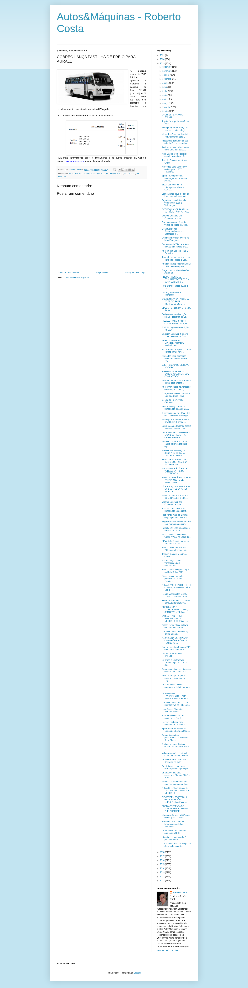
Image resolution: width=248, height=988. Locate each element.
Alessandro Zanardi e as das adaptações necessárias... (175, 142)
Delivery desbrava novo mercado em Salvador (173, 723)
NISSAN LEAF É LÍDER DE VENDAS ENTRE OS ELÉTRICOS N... (174, 471)
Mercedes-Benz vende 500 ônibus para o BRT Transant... (174, 169)
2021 (162, 55)
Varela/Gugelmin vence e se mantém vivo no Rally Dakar (176, 703)
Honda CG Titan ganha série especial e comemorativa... (175, 783)
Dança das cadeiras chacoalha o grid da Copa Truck (176, 394)
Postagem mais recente (68, 272)
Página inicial (102, 272)
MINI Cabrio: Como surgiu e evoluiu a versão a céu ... (175, 155)
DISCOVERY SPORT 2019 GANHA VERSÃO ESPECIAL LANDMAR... (174, 799)
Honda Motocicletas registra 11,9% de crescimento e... (175, 595)
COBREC (100, 174)
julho (164, 87)
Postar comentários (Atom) (77, 277)
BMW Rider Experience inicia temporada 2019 (175, 542)
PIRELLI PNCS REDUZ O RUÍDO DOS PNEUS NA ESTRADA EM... (174, 462)
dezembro (167, 67)
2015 (162, 864)
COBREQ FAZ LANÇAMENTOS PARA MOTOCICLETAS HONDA (175, 696)
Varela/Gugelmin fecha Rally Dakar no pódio (175, 632)
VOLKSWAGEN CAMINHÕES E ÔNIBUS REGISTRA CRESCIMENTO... (176, 435)
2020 (162, 59)
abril (164, 99)
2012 (162, 876)
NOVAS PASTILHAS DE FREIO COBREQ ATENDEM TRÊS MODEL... (176, 587)
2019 (162, 63)
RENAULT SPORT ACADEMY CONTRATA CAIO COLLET (176, 496)
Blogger (137, 973)
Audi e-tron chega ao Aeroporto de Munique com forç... (176, 388)
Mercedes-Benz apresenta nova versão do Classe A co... (174, 358)
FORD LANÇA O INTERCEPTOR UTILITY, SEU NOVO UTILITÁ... (175, 609)
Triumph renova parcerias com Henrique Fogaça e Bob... (176, 258)
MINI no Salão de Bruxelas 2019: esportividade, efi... (175, 548)
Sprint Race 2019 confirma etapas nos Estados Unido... (176, 729)
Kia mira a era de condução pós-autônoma (174, 838)
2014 (162, 868)
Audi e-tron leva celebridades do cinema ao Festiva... (175, 148)
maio (164, 95)
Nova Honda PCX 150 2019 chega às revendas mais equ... (174, 444)
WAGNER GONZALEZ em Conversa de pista (174, 760)
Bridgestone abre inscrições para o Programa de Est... (175, 315)
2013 (162, 872)
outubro (166, 75)
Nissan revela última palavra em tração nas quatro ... (175, 626)
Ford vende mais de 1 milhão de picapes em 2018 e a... (175, 516)
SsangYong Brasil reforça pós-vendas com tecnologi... (176, 128)
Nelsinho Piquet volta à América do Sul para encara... (176, 381)
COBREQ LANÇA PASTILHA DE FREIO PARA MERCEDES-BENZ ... (175, 301)
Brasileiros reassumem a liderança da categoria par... (176, 767)
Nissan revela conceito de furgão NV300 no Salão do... (176, 535)
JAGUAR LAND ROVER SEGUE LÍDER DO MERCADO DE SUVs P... (175, 618)
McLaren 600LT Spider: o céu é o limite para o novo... (176, 350)
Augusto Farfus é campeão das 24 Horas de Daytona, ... (176, 265)
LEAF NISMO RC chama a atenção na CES (174, 831)
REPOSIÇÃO (129, 174)
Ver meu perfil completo (167, 950)
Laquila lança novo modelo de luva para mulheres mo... (175, 195)
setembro (167, 79)
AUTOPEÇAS (89, 174)
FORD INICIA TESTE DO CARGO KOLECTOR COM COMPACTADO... (175, 374)
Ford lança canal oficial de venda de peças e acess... (175, 223)
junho (165, 91)
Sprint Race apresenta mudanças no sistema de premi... (174, 178)
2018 (162, 852)
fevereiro (166, 107)
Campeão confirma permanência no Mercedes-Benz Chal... (176, 737)
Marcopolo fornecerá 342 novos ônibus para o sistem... (176, 816)
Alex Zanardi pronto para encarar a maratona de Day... (173, 678)
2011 (162, 880)
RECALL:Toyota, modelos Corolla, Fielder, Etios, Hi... (175, 322)
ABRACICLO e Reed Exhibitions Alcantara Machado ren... (173, 343)
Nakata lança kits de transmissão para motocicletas (171, 563)
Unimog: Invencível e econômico (171, 293)
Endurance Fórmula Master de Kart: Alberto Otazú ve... (176, 601)
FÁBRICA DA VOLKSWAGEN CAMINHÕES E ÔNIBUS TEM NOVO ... (175, 640)
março (165, 103)
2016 (162, 860)
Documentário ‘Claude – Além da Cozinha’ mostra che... (175, 245)
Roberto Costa (180, 892)
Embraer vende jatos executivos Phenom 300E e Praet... (176, 775)
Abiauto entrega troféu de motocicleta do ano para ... (175, 407)
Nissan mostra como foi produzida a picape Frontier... (172, 578)
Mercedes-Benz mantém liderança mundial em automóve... (173, 824)
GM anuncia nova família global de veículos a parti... (176, 844)
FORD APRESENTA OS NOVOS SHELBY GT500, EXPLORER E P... (175, 808)
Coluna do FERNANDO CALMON (172, 116)
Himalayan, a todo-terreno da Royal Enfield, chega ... (175, 420)
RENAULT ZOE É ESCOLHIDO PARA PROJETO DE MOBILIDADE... (176, 480)
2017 (162, 856)
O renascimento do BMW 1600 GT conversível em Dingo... (176, 414)
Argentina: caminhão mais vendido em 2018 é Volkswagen (174, 202)
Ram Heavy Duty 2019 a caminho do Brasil (173, 716)
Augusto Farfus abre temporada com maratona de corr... (176, 522)
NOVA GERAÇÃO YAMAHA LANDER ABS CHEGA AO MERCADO (175, 790)
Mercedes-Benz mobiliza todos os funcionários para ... (176, 135)
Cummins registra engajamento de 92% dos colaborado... (176, 670)
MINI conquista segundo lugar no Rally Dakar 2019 (175, 570)
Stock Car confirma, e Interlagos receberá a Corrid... (173, 187)
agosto (165, 83)
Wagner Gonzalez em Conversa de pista (172, 217)
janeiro (165, 111)
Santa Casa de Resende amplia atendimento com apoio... (176, 427)
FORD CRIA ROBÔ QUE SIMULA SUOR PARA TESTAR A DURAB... (173, 453)
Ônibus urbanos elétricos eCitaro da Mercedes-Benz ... (175, 746)
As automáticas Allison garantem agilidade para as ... (175, 687)
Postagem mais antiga (135, 272)
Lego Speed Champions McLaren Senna (173, 710)
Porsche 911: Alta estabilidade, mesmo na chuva (176, 529)
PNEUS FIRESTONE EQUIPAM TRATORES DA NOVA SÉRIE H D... (175, 279)
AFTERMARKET (75, 174)
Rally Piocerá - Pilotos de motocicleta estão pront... (175, 509)
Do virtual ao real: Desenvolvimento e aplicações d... (172, 231)
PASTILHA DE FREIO (114, 174)
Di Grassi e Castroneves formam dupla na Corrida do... (174, 662)
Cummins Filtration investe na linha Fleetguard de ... (175, 239)
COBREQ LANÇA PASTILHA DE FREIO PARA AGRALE (175, 210)
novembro (167, 71)
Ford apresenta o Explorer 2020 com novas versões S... (176, 648)
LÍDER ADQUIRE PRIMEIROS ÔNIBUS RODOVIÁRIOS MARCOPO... (176, 489)
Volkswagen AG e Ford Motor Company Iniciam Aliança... (175, 754)
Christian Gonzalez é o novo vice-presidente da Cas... (175, 335)
